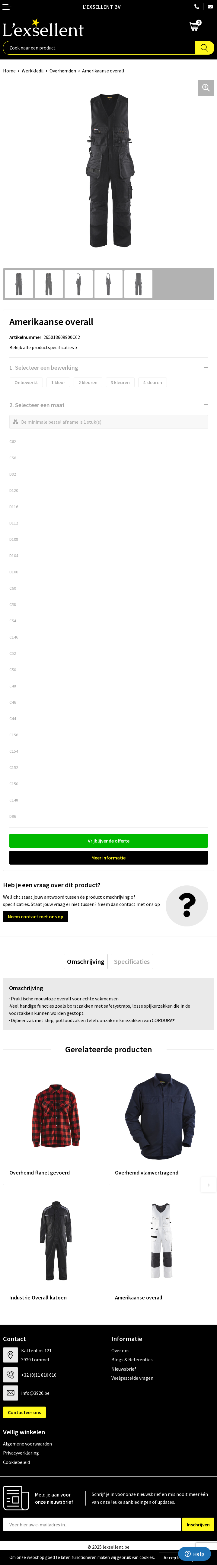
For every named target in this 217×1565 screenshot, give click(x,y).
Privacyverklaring (21, 1453)
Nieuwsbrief (123, 1369)
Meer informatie (108, 858)
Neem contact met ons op (35, 916)
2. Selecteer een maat (37, 405)
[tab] (86, 961)
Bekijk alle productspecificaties (43, 347)
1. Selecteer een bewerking (43, 367)
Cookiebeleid (16, 1462)
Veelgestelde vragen (132, 1378)
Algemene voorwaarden (27, 1444)
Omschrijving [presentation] (85, 961)
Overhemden (62, 71)
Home (9, 71)
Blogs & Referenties (132, 1359)
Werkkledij (32, 71)
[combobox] (99, 48)
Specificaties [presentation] (132, 961)
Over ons (120, 1350)
